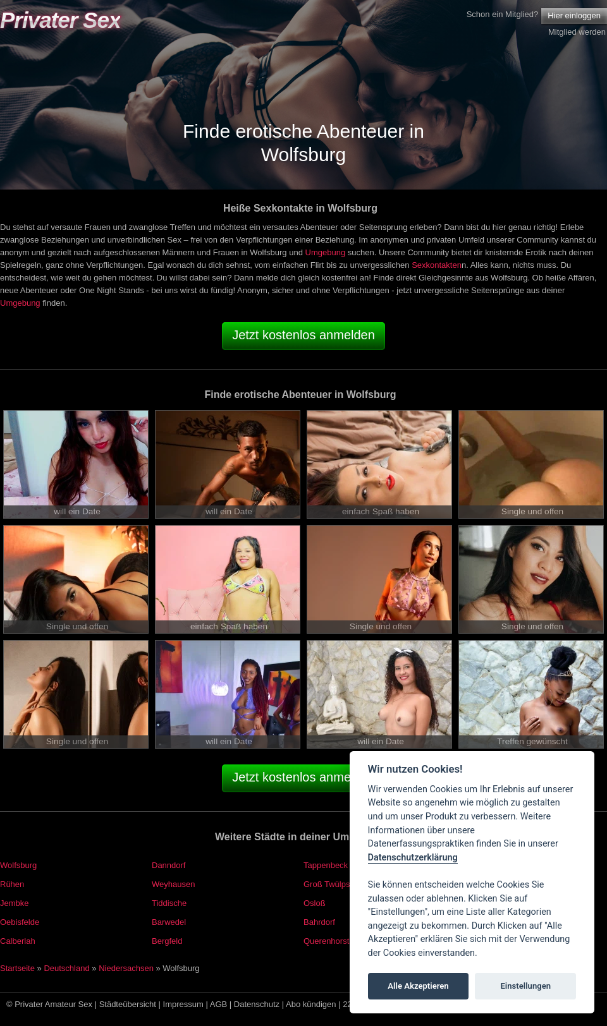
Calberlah (17, 941)
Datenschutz (256, 1004)
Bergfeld (167, 941)
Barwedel (169, 922)
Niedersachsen (126, 968)
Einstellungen (525, 986)
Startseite (17, 968)
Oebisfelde (19, 922)
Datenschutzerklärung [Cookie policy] (413, 857)
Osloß (315, 903)
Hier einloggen (574, 15)
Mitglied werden (577, 32)
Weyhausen (173, 884)
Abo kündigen (311, 1004)
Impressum (183, 1004)
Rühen (12, 884)
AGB (218, 1004)
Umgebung (325, 252)
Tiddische (169, 903)
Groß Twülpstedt (334, 884)
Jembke (14, 903)
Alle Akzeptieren (418, 986)
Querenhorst (326, 941)
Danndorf (168, 865)
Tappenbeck (326, 865)
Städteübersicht (127, 1004)
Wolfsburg (18, 865)
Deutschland (66, 968)
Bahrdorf (319, 922)
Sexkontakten (437, 265)
